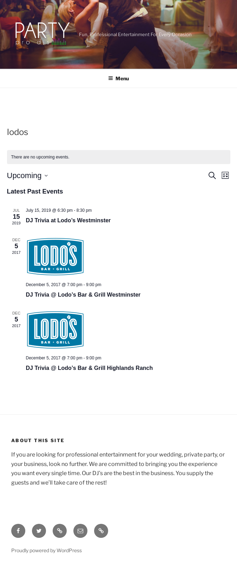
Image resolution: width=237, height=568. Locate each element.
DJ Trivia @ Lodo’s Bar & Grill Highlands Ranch (89, 368)
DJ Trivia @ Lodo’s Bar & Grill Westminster (83, 295)
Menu (118, 78)
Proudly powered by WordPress (46, 550)
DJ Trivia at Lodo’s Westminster (68, 220)
